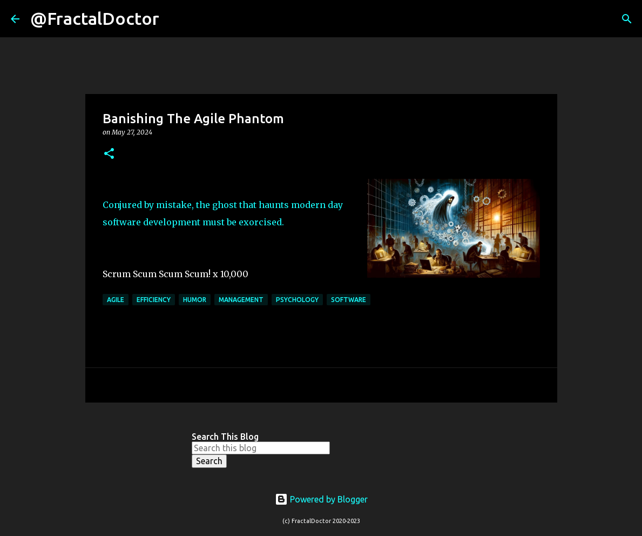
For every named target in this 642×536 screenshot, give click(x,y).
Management (241, 299)
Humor (194, 299)
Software (348, 299)
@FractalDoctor (94, 18)
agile (115, 299)
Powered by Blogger (321, 499)
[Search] (174, 19)
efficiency (154, 299)
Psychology (297, 299)
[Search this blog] (261, 447)
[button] (109, 154)
